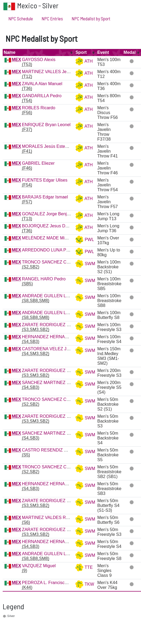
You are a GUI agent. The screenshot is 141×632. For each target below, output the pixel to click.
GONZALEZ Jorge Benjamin (49, 214)
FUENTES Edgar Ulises (45, 180)
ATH (83, 61)
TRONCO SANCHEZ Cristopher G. (55, 262)
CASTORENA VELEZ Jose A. (50, 349)
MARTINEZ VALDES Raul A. (49, 517)
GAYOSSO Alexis (38, 59)
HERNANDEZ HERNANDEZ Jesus (55, 336)
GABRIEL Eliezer (38, 163)
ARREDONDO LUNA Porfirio (49, 250)
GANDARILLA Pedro (42, 95)
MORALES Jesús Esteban (47, 146)
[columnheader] (38, 52)
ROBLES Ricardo (38, 108)
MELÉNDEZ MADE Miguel (47, 238)
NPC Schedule (20, 18)
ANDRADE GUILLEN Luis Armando (56, 296)
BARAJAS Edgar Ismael (45, 197)
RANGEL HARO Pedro (44, 279)
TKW (84, 584)
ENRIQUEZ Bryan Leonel (46, 124)
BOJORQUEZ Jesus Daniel (48, 226)
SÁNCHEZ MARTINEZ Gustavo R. (55, 382)
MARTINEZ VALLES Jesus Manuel (55, 71)
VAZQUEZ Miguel (39, 565)
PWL (84, 239)
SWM (85, 263)
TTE (83, 567)
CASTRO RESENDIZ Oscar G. (51, 450)
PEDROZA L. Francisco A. (47, 582)
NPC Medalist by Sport (91, 18)
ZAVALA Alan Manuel (42, 83)
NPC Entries (52, 18)
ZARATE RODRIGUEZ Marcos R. (54, 324)
